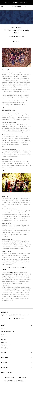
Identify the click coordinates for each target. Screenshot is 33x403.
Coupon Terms (4, 347)
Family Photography (16, 27)
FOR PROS (4, 362)
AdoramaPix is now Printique (7, 331)
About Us (3, 328)
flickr (9, 70)
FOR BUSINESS (5, 367)
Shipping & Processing (6, 345)
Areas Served (4, 342)
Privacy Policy (22, 377)
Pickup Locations (5, 336)
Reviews (3, 334)
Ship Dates (3, 339)
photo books (11, 272)
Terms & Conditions (9, 377)
